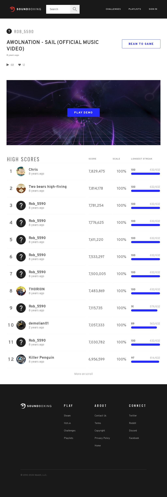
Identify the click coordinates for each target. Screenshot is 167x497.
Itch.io (67, 423)
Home (98, 445)
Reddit (132, 423)
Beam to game (141, 44)
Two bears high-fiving (48, 187)
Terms (98, 423)
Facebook (134, 438)
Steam (67, 415)
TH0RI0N (37, 289)
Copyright (100, 430)
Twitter (133, 415)
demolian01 (39, 323)
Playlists (135, 9)
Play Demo (83, 112)
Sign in (153, 9)
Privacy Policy (102, 438)
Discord (133, 430)
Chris (33, 170)
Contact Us (100, 415)
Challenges (113, 9)
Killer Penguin (41, 358)
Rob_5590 (24, 31)
